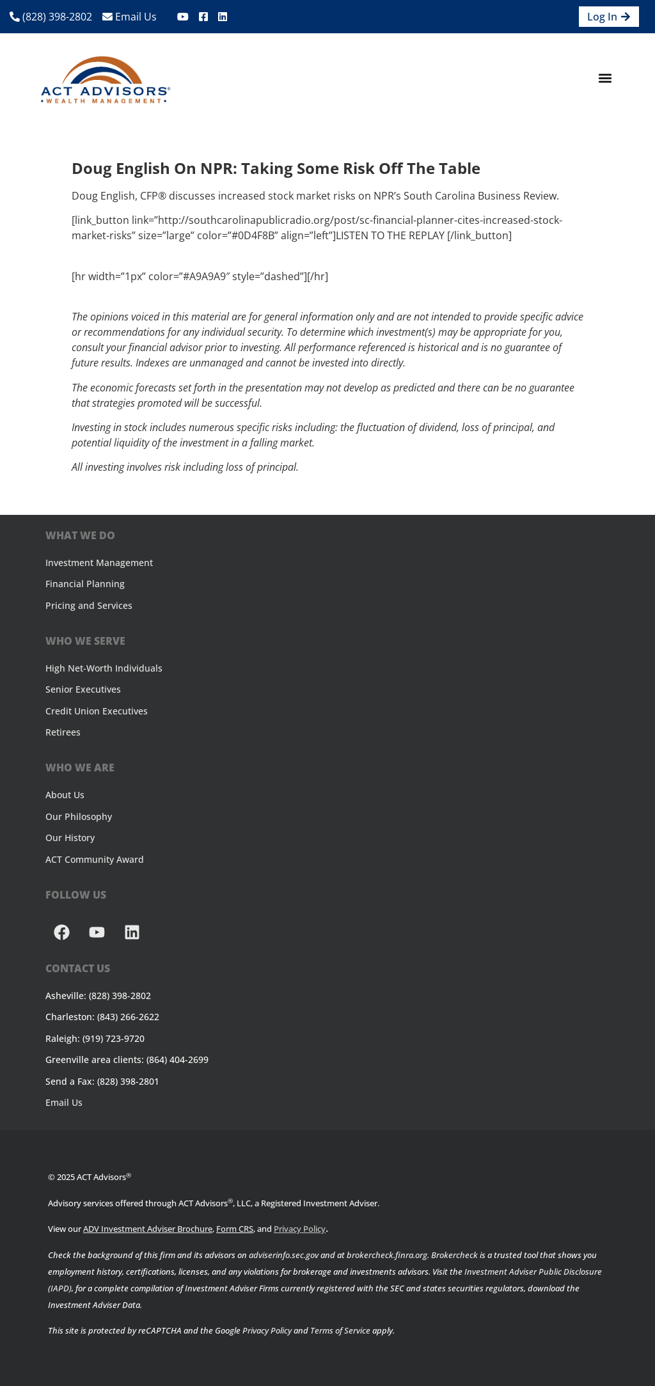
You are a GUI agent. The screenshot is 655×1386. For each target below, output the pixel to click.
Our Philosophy (78, 816)
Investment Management (99, 562)
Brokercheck (454, 1255)
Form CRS (234, 1228)
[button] (605, 78)
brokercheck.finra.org (387, 1255)
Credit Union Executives (96, 711)
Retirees (63, 732)
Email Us (129, 17)
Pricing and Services (88, 605)
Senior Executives (83, 689)
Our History (70, 837)
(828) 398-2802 (51, 17)
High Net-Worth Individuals (103, 668)
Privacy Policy (300, 1228)
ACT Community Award (94, 859)
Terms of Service (340, 1330)
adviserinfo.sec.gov (284, 1255)
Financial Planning (85, 584)
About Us (64, 795)
